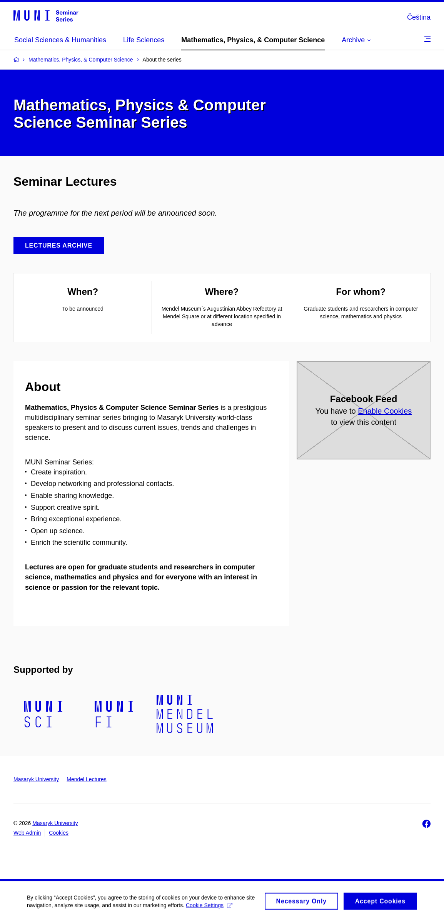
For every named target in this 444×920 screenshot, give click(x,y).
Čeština (419, 17)
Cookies (58, 833)
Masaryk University (36, 779)
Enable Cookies (385, 411)
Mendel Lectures (87, 779)
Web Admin (27, 833)
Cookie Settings (209, 908)
